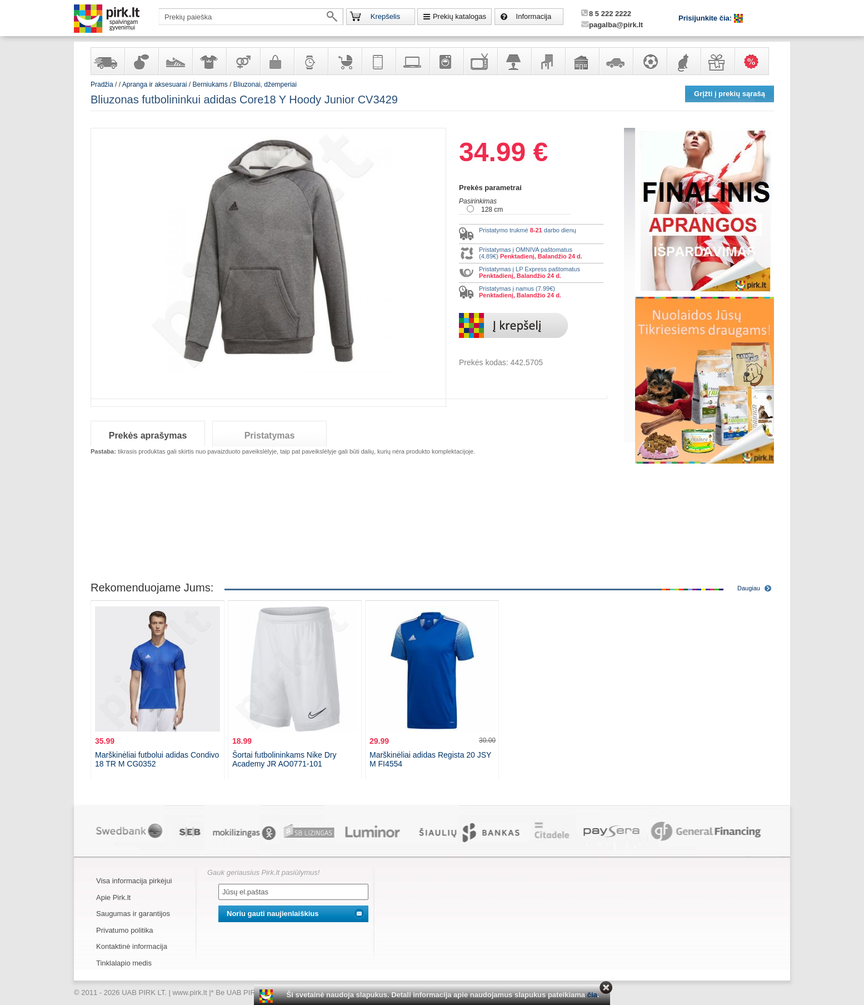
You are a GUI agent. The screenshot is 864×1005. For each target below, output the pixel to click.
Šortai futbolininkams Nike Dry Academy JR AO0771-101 (284, 759)
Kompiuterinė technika (412, 61)
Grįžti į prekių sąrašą (729, 93)
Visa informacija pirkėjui (134, 881)
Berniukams (209, 84)
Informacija (534, 16)
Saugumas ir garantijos (133, 913)
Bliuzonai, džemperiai (265, 84)
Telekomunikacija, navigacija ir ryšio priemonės (378, 61)
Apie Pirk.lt (113, 897)
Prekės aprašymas (148, 435)
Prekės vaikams (344, 61)
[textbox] (251, 16)
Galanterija (277, 61)
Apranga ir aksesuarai (209, 61)
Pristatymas (269, 435)
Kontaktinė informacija (131, 946)
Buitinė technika (446, 61)
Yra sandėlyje (107, 61)
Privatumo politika (124, 930)
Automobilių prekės (616, 61)
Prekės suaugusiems (243, 61)
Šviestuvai (514, 61)
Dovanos (717, 61)
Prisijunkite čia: (706, 18)
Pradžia (102, 84)
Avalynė (175, 61)
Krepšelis (385, 16)
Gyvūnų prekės (683, 61)
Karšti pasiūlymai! (755, 61)
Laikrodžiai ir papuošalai (310, 61)
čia (592, 995)
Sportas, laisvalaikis (649, 61)
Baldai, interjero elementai (548, 61)
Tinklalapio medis (124, 963)
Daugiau (748, 588)
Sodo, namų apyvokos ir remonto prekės (582, 61)
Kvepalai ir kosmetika (141, 61)
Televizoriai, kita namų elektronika (480, 61)
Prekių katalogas (459, 16)
